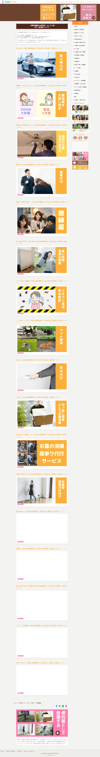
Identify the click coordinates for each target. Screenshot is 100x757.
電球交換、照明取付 (79, 55)
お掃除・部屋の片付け (80, 42)
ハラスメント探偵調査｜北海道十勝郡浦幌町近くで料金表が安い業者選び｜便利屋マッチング (41, 625)
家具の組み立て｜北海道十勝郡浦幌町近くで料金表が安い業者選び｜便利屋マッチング (39, 511)
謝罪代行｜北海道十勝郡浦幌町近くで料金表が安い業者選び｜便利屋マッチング (38, 164)
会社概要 (76, 93)
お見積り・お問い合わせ (93, 1)
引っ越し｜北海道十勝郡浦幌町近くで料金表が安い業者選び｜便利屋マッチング (38, 397)
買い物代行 (77, 74)
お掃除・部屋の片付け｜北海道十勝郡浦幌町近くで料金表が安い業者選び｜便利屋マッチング (41, 474)
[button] (48, 19)
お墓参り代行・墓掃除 (80, 51)
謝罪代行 (77, 58)
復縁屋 (76, 71)
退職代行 (77, 61)
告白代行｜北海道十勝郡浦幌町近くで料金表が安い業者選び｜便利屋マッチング (38, 360)
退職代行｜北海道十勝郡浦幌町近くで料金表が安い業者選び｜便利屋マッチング (38, 548)
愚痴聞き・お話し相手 (80, 83)
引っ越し (77, 48)
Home (15, 703)
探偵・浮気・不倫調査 (80, 64)
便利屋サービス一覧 (54, 1)
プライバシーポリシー (79, 103)
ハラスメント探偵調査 (80, 80)
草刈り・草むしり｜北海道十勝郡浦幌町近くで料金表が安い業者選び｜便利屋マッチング (40, 663)
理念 (75, 96)
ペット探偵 (77, 67)
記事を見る (21, 78)
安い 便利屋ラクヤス (50, 755)
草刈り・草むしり (79, 36)
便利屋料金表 (64, 1)
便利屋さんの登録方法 (73, 1)
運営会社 (82, 1)
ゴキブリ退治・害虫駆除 (80, 87)
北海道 (32, 703)
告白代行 (77, 77)
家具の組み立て (78, 39)
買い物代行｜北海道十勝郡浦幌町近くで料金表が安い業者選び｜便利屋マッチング (38, 48)
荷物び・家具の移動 (79, 45)
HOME (47, 1)
